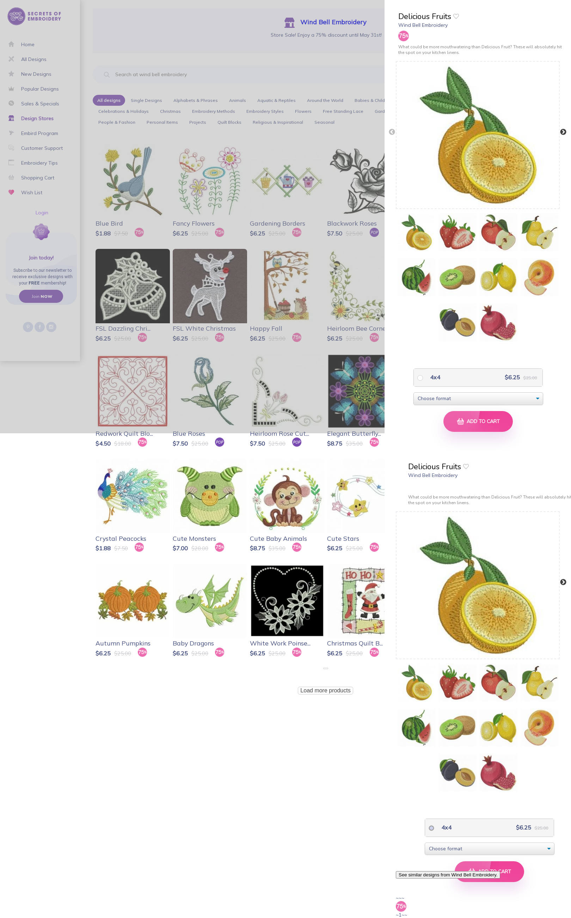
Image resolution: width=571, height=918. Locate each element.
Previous (391, 132)
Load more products (325, 690)
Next (563, 132)
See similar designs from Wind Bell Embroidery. (448, 874)
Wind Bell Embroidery (423, 25)
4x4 (434, 377)
